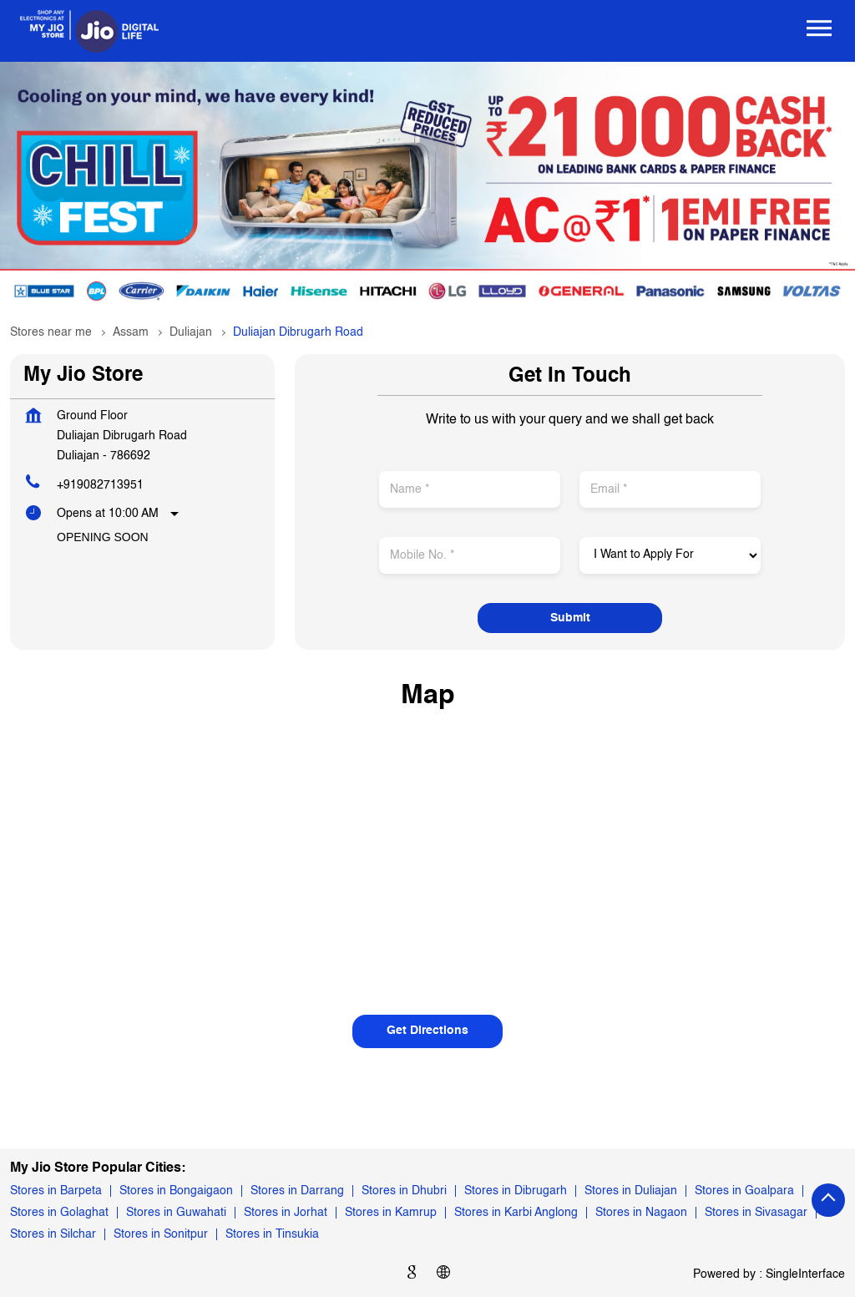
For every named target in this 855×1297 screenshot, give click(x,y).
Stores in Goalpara (744, 1191)
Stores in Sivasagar (756, 1212)
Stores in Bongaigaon (176, 1191)
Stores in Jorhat (285, 1212)
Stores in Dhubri (404, 1191)
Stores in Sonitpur (161, 1234)
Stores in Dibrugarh (515, 1191)
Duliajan (190, 332)
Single (805, 1273)
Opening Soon (103, 537)
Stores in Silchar (53, 1234)
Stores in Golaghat (59, 1212)
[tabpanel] (427, 187)
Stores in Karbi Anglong (516, 1212)
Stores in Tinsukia (272, 1234)
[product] (670, 555)
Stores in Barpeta (56, 1191)
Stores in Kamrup (391, 1212)
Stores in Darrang (297, 1191)
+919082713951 (100, 485)
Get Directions (427, 1030)
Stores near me (51, 332)
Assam (131, 332)
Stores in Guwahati (176, 1212)
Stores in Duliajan (630, 1191)
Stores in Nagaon (641, 1212)
